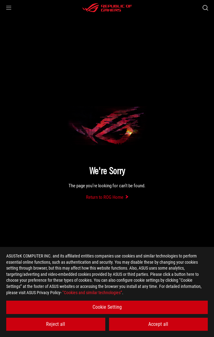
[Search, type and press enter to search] (205, 8)
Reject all (55, 324)
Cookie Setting (107, 307)
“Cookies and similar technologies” (92, 292)
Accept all (158, 324)
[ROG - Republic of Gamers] (107, 7)
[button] (8, 7)
